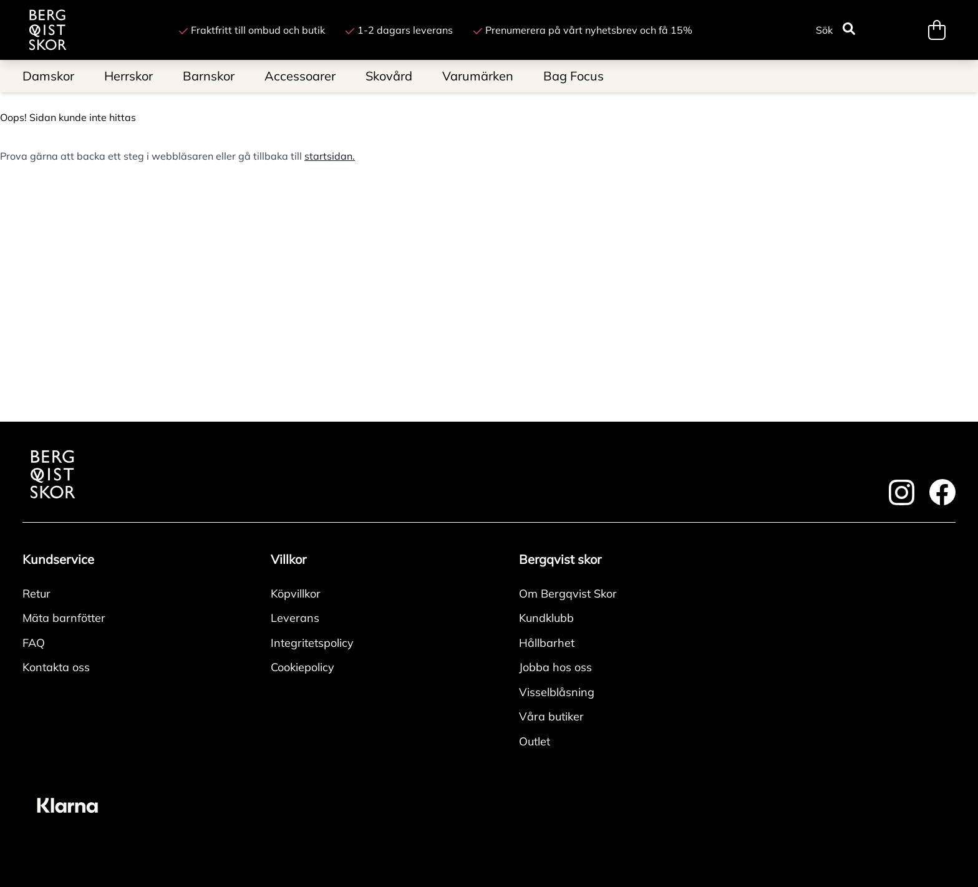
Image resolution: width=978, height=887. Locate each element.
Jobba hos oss (555, 667)
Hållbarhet (546, 643)
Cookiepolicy (302, 667)
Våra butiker (551, 716)
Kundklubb (546, 618)
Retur (36, 593)
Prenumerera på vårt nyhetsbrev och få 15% (582, 30)
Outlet (534, 741)
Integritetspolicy (312, 643)
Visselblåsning (556, 692)
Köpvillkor (296, 593)
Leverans (295, 618)
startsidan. (329, 156)
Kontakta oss (56, 667)
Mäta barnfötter (63, 618)
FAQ (33, 643)
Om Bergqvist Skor (568, 593)
